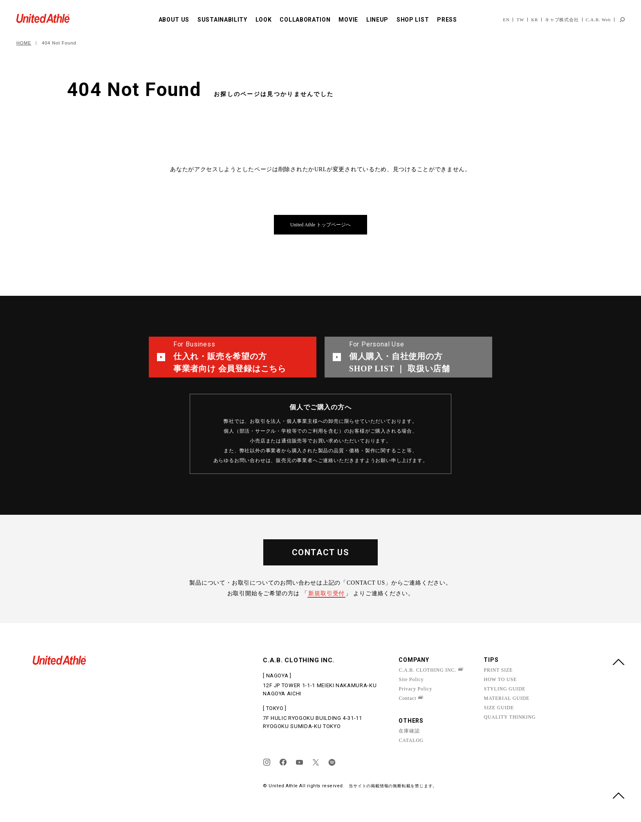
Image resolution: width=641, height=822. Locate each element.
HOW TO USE (500, 679)
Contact (407, 698)
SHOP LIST (413, 19)
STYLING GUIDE (504, 689)
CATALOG (411, 740)
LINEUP (377, 19)
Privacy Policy (415, 689)
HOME (23, 42)
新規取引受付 (326, 593)
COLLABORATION (305, 19)
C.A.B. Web (598, 19)
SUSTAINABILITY (222, 19)
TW (520, 19)
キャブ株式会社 (562, 19)
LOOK (264, 19)
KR (534, 19)
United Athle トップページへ (320, 225)
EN (506, 19)
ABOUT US (174, 19)
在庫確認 (409, 731)
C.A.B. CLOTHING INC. (427, 670)
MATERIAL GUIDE (506, 698)
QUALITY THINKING (510, 717)
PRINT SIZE (498, 670)
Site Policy (411, 679)
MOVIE (348, 19)
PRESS (447, 19)
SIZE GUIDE (499, 707)
